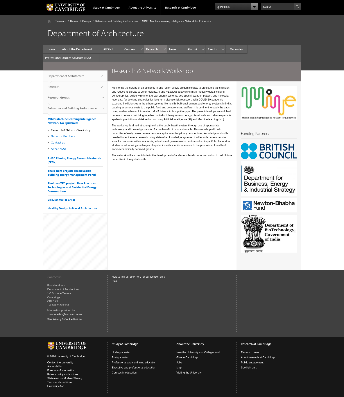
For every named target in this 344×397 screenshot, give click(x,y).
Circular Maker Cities (61, 200)
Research (60, 21)
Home (49, 21)
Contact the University (60, 362)
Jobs (179, 362)
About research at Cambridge (258, 357)
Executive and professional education (134, 367)
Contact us (58, 142)
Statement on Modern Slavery (64, 378)
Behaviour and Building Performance (116, 21)
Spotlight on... (249, 367)
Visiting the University (189, 372)
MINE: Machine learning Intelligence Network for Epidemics (176, 21)
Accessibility (54, 366)
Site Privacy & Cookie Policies (64, 319)
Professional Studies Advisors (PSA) (68, 58)
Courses (129, 49)
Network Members (63, 136)
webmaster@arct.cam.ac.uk (66, 314)
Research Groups (80, 21)
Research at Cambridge (180, 7)
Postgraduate (119, 357)
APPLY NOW (58, 149)
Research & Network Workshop (71, 130)
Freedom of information (61, 370)
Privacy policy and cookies (62, 374)
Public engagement (252, 362)
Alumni (192, 49)
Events (212, 49)
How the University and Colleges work (198, 352)
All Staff (108, 49)
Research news (250, 352)
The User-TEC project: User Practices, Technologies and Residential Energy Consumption (72, 187)
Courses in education (124, 372)
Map (178, 367)
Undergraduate (120, 352)
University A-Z (55, 386)
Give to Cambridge (187, 357)
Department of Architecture (66, 77)
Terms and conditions (59, 382)
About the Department (77, 49)
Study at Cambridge (106, 7)
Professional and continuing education (134, 362)
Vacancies (236, 49)
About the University (142, 7)
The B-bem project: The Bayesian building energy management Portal (72, 173)
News (172, 49)
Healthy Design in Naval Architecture (72, 208)
